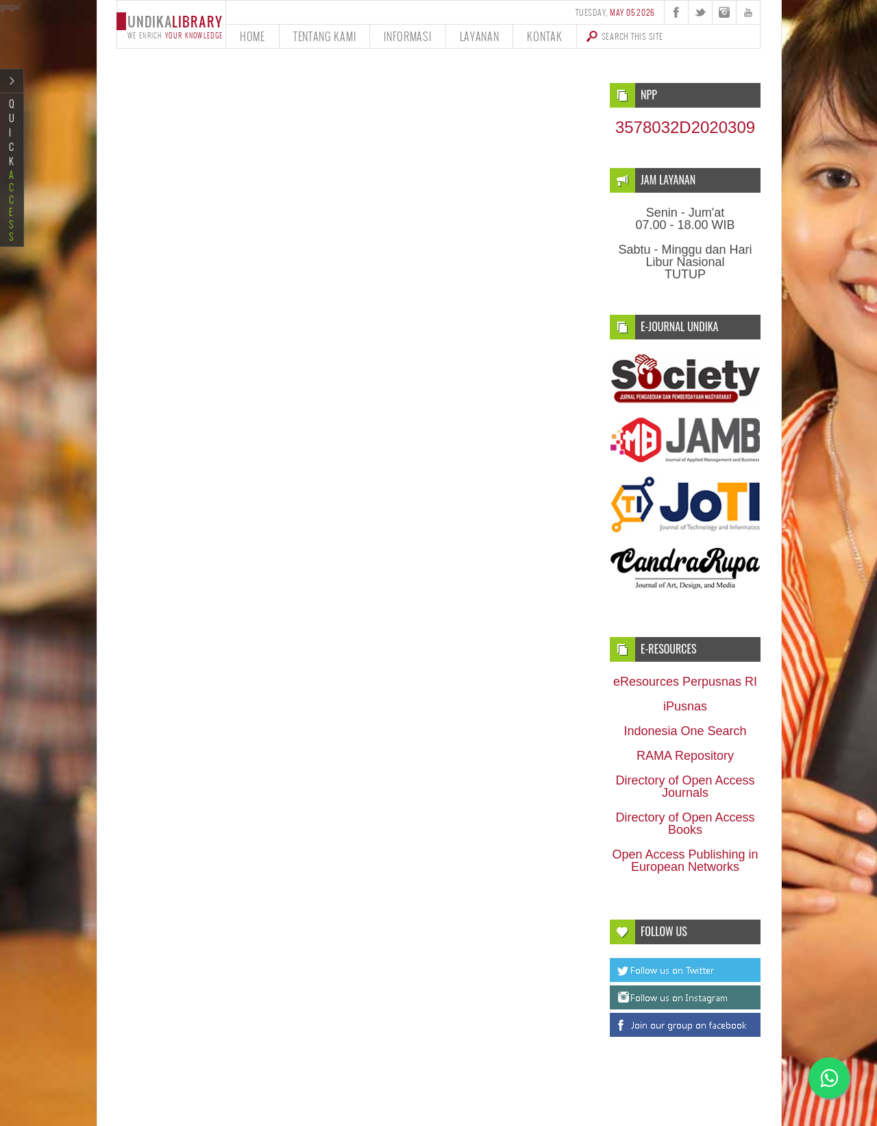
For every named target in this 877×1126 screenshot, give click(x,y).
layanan (479, 36)
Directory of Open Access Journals (684, 787)
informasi (407, 36)
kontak (544, 36)
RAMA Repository (685, 756)
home (252, 36)
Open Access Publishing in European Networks (685, 861)
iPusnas (685, 706)
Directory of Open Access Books (684, 824)
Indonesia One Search (684, 731)
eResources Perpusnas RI (685, 681)
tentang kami (324, 36)
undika (170, 26)
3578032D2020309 (685, 127)
